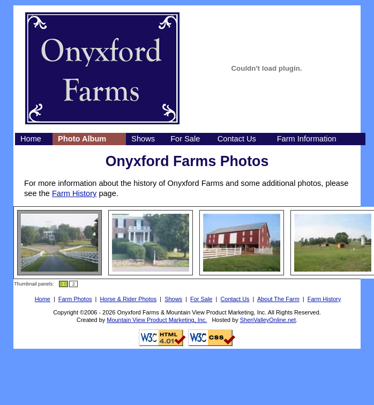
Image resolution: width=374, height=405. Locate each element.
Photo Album (82, 138)
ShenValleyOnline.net (268, 320)
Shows (143, 138)
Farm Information (306, 138)
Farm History (74, 193)
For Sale (185, 138)
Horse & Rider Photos (128, 299)
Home (30, 138)
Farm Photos (75, 299)
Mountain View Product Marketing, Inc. (157, 320)
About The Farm (278, 299)
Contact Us (237, 138)
